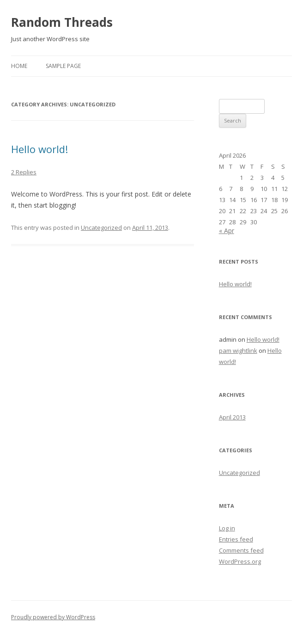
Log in (227, 528)
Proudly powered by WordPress (53, 617)
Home (19, 66)
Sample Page (63, 66)
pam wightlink (238, 350)
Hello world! (39, 149)
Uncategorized (101, 227)
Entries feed (236, 539)
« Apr (226, 230)
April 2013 (232, 417)
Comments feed (241, 550)
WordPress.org (240, 561)
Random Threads (62, 22)
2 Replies (23, 172)
